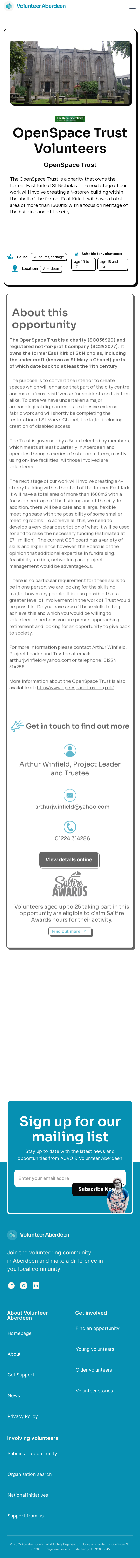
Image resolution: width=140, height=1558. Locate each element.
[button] (131, 6)
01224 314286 (72, 841)
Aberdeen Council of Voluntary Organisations (52, 1544)
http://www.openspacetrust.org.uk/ (75, 690)
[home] (35, 6)
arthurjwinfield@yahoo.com (40, 663)
